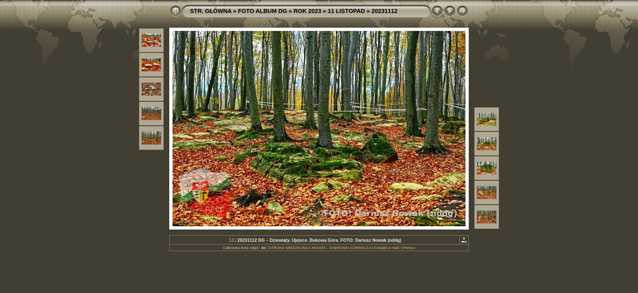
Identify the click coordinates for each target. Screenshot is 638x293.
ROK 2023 (307, 11)
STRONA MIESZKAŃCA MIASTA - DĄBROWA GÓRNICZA (320, 247)
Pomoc (409, 247)
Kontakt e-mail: (387, 247)
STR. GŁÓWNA (211, 11)
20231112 (384, 11)
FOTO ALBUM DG (262, 11)
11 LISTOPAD (346, 11)
